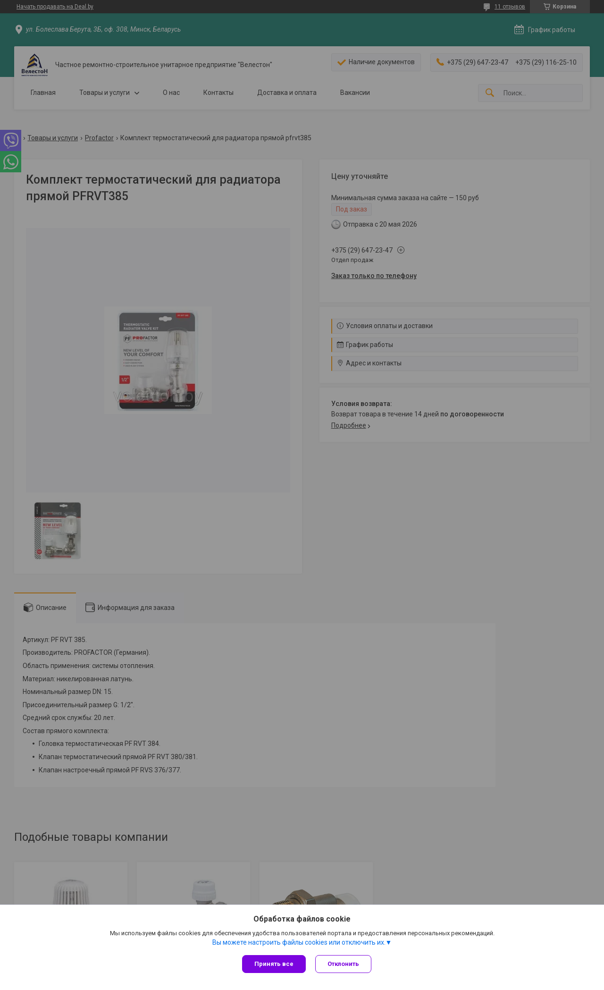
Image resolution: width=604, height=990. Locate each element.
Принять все (274, 963)
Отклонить (343, 963)
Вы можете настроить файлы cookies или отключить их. (299, 942)
